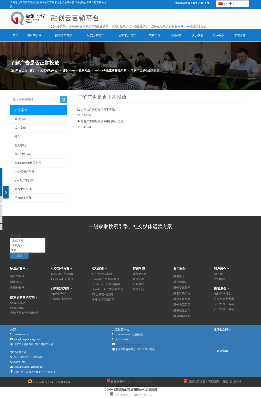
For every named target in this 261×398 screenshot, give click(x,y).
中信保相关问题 (24, 171)
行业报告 (138, 284)
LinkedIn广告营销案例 (105, 279)
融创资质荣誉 (181, 299)
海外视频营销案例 (103, 299)
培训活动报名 (222, 293)
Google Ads (17, 307)
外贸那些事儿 (23, 189)
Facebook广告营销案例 (106, 284)
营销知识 (20, 119)
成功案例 (20, 127)
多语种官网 (17, 287)
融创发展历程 (181, 293)
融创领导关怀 (181, 316)
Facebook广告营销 (62, 279)
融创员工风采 (181, 304)
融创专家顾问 (181, 287)
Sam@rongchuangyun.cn (131, 344)
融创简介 (179, 276)
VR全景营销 (58, 293)
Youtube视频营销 (61, 298)
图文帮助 (20, 145)
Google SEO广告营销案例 (107, 289)
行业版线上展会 (224, 309)
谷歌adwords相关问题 (27, 162)
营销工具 (138, 289)
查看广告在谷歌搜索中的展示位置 (102, 121)
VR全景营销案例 (102, 294)
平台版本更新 (23, 197)
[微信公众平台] (222, 340)
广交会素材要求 (224, 298)
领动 (17, 136)
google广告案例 (24, 180)
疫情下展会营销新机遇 (24, 312)
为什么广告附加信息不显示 (98, 109)
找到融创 (220, 279)
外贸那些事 (140, 274)
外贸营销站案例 (102, 274)
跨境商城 (16, 281)
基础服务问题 (23, 154)
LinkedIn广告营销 (62, 274)
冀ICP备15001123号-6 (141, 381)
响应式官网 (17, 276)
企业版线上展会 (224, 304)
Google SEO (17, 302)
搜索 (63, 99)
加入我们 (220, 274)
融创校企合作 (181, 310)
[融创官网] (222, 362)
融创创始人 (180, 281)
